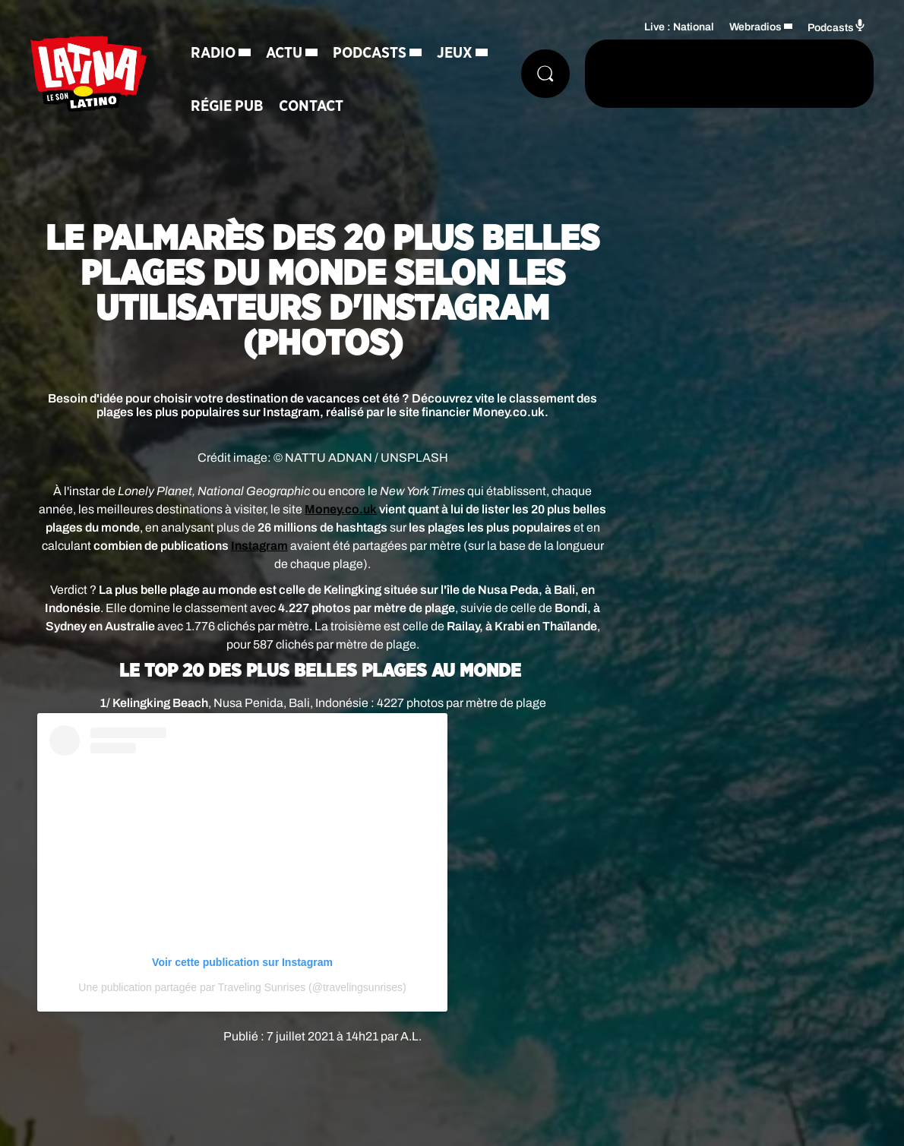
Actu (284, 53)
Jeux (455, 53)
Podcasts (369, 53)
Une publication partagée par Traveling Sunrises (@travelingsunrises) (242, 987)
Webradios (755, 27)
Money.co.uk (341, 509)
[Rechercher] (545, 73)
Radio (213, 53)
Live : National (679, 27)
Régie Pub (227, 106)
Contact (311, 106)
